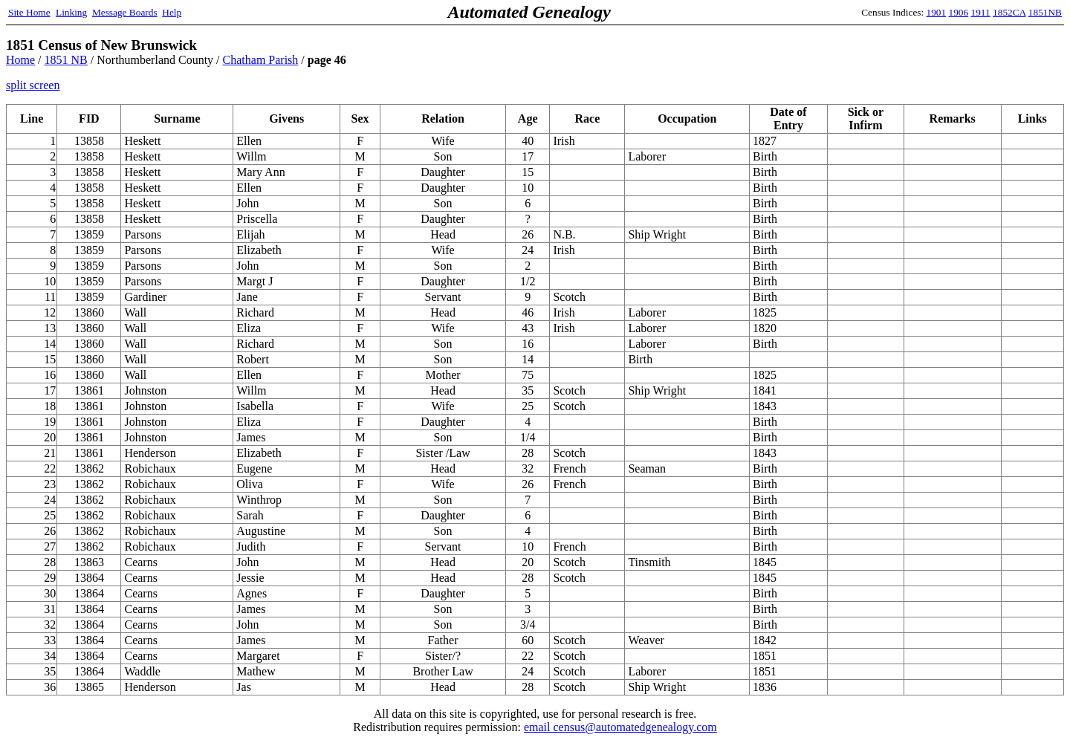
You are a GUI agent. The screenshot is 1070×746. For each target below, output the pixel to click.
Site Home (29, 12)
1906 (959, 12)
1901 (937, 12)
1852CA (1009, 12)
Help (171, 12)
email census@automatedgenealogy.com (620, 727)
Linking (71, 12)
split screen (32, 85)
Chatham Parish (261, 59)
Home (20, 59)
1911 (980, 12)
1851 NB (66, 59)
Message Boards (125, 12)
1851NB (1045, 12)
